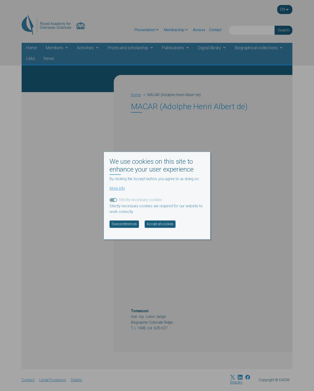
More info (117, 188)
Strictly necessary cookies (140, 200)
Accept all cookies (160, 224)
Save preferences (124, 224)
